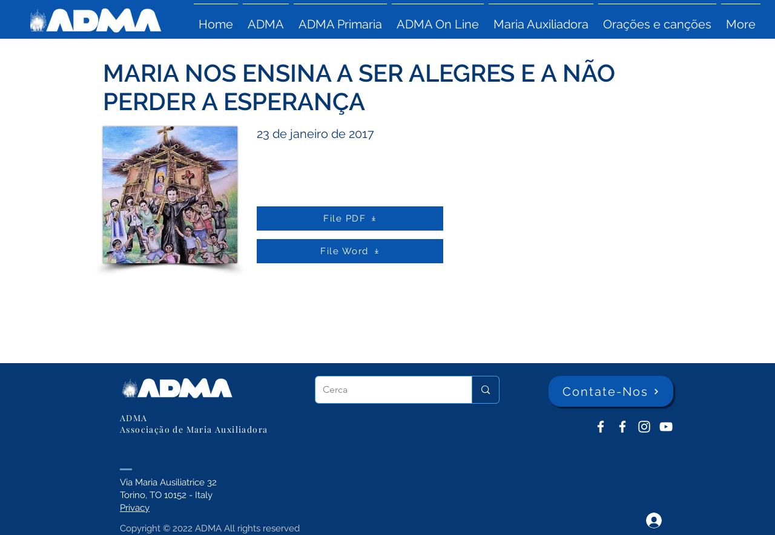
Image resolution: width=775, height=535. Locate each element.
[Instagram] (644, 427)
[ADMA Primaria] (622, 427)
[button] (265, 19)
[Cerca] (384, 389)
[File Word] (350, 251)
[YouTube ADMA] (666, 427)
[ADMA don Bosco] (600, 427)
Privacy (135, 507)
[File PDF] (350, 218)
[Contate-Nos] (611, 391)
